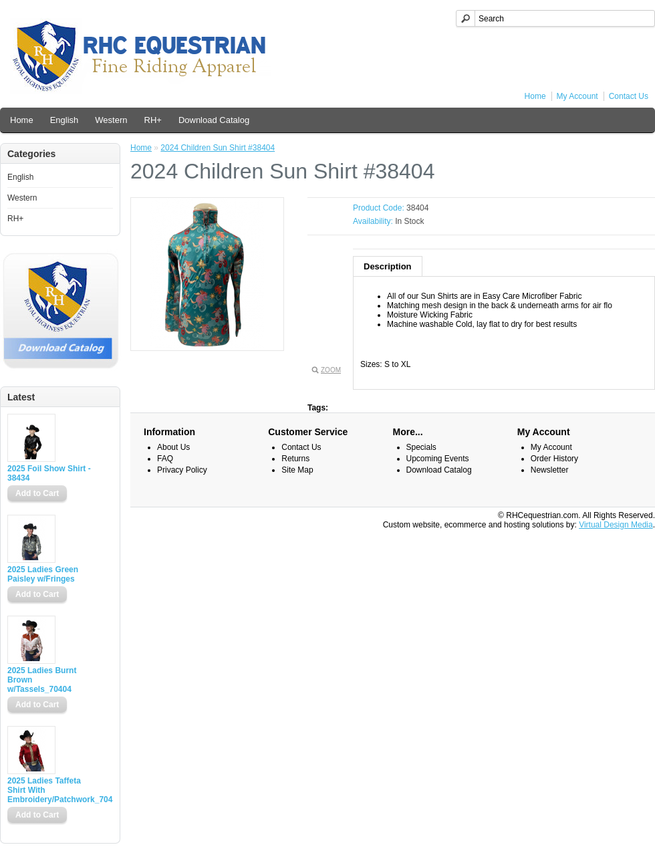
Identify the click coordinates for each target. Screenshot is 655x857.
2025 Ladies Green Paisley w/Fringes (42, 574)
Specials (421, 447)
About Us (173, 447)
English (64, 120)
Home (535, 96)
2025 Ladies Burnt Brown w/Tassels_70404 (41, 680)
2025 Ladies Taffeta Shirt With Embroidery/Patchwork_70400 (50, 790)
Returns (295, 458)
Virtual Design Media (616, 524)
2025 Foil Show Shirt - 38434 (49, 473)
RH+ (153, 120)
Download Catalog (213, 120)
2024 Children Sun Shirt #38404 (217, 147)
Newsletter (550, 470)
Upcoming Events (437, 458)
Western (111, 120)
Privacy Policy (182, 470)
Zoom (331, 370)
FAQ (165, 458)
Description (388, 266)
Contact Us (628, 96)
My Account (577, 96)
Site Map (297, 470)
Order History (554, 458)
